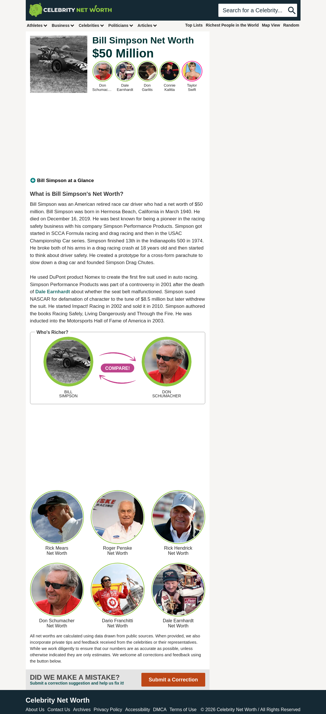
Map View (271, 25)
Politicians (121, 25)
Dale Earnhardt (52, 291)
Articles (147, 25)
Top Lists (194, 25)
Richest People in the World (232, 25)
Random (291, 25)
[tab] (118, 180)
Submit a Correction (173, 680)
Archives (81, 709)
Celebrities (91, 25)
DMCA (160, 709)
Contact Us (59, 709)
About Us (35, 709)
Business (63, 25)
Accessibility (137, 709)
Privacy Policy (108, 709)
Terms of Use (182, 709)
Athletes (37, 25)
